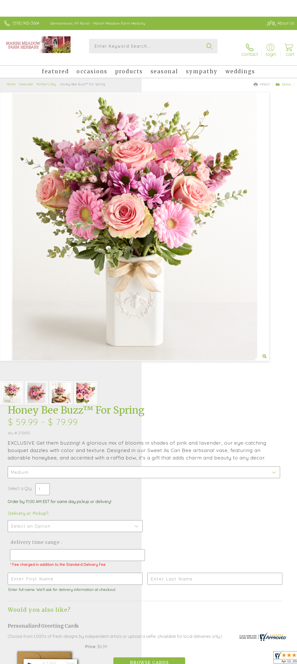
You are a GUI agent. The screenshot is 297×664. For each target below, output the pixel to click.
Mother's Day (46, 78)
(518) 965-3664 (26, 23)
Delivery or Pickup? (170, 216)
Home (10, 78)
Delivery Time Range (175, 245)
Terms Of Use (177, 660)
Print (262, 78)
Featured (26, 78)
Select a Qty (161, 191)
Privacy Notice (207, 660)
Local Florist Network (244, 660)
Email (283, 78)
